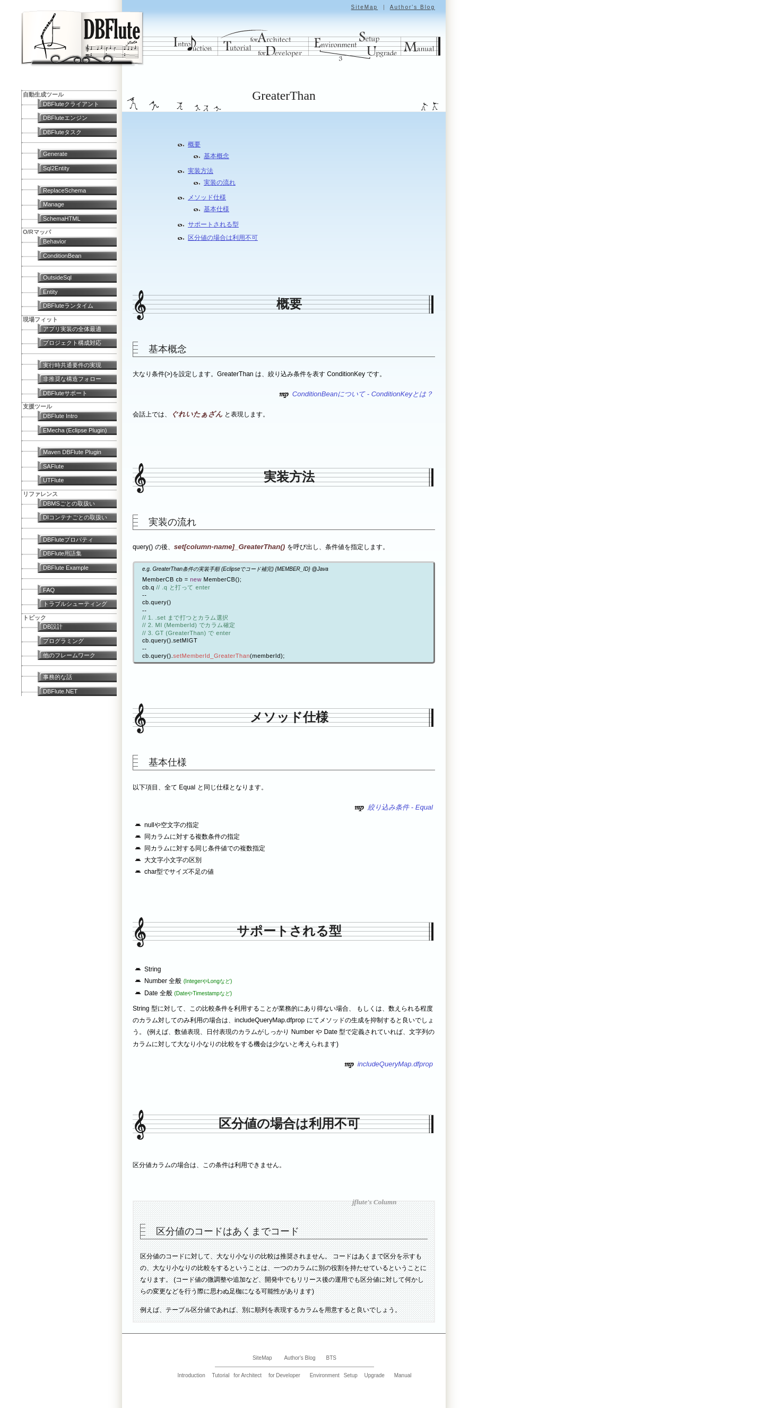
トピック (34, 617)
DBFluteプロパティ (68, 539)
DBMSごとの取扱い (69, 503)
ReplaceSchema (64, 190)
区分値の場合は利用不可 (223, 237)
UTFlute (53, 480)
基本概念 (216, 156)
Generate (55, 154)
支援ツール (37, 406)
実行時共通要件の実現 (72, 365)
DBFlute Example (66, 567)
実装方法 (200, 171)
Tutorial (221, 1375)
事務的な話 (57, 677)
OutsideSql (57, 277)
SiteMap (364, 7)
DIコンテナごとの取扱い (75, 517)
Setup (351, 1375)
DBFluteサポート (65, 393)
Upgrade (374, 1375)
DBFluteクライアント (71, 104)
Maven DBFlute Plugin (72, 452)
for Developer (284, 1375)
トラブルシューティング (75, 604)
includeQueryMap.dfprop (395, 1064)
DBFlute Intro (60, 416)
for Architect (247, 1375)
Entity (50, 292)
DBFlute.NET (60, 691)
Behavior (54, 241)
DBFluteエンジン (65, 118)
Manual (403, 1375)
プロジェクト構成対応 (72, 343)
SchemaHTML (62, 218)
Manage (53, 204)
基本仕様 (216, 209)
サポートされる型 (213, 224)
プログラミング (63, 641)
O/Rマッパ (37, 232)
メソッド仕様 (207, 197)
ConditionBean (62, 256)
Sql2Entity (56, 168)
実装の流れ (220, 182)
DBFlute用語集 (62, 553)
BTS (331, 1358)
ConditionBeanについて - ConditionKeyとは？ (362, 394)
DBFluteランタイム (68, 305)
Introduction (191, 1375)
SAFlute (53, 466)
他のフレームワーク (69, 655)
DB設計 (53, 626)
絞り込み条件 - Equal (400, 807)
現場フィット (40, 319)
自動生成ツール (43, 94)
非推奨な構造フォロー (72, 379)
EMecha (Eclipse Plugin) (75, 430)
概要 (194, 144)
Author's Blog (412, 7)
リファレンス (40, 494)
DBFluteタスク (62, 132)
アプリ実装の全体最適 (72, 329)
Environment (325, 1375)
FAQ (49, 590)
